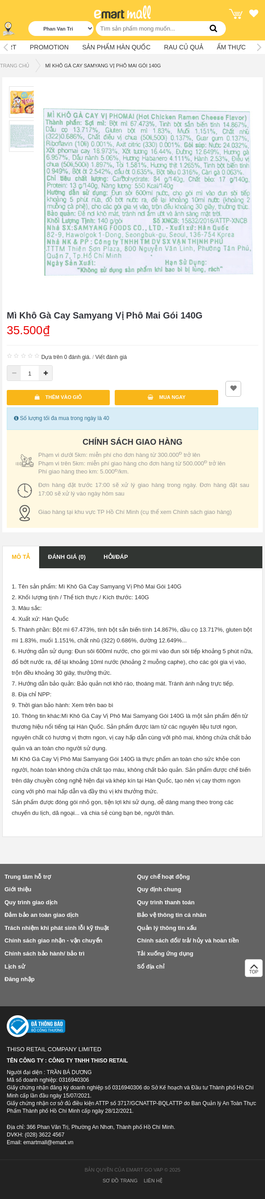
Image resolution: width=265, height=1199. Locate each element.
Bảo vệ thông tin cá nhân (172, 914)
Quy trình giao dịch (31, 902)
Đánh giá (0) (67, 556)
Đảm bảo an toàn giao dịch (41, 914)
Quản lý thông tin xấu (167, 928)
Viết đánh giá (111, 357)
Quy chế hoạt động (163, 876)
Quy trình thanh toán (166, 902)
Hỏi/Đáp (115, 556)
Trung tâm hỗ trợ (27, 876)
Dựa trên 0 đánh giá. (66, 357)
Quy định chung (159, 889)
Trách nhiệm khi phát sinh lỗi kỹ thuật (56, 928)
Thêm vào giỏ (58, 397)
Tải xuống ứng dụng (165, 953)
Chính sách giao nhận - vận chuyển (53, 940)
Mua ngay (167, 397)
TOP (253, 970)
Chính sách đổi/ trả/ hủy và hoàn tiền (188, 940)
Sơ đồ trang (120, 1180)
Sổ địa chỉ (150, 966)
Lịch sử (14, 966)
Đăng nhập (19, 979)
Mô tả (21, 556)
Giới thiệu (17, 889)
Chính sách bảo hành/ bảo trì (44, 953)
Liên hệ (153, 1180)
